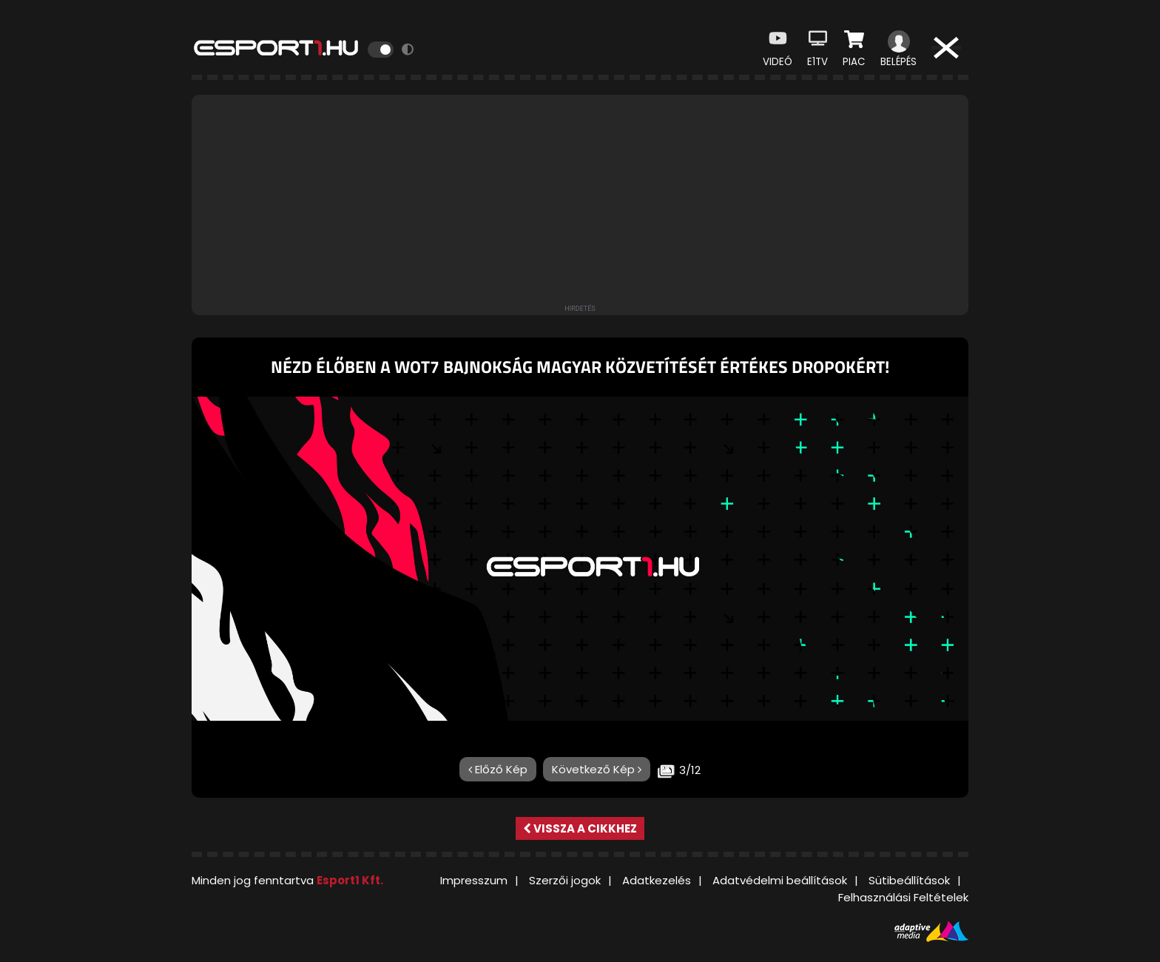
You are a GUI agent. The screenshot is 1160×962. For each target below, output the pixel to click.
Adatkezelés (656, 880)
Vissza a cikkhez (580, 828)
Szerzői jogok (565, 880)
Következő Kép (596, 769)
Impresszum (474, 880)
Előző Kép (497, 769)
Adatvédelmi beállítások (779, 880)
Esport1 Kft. (350, 880)
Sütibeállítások (909, 880)
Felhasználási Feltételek (903, 897)
